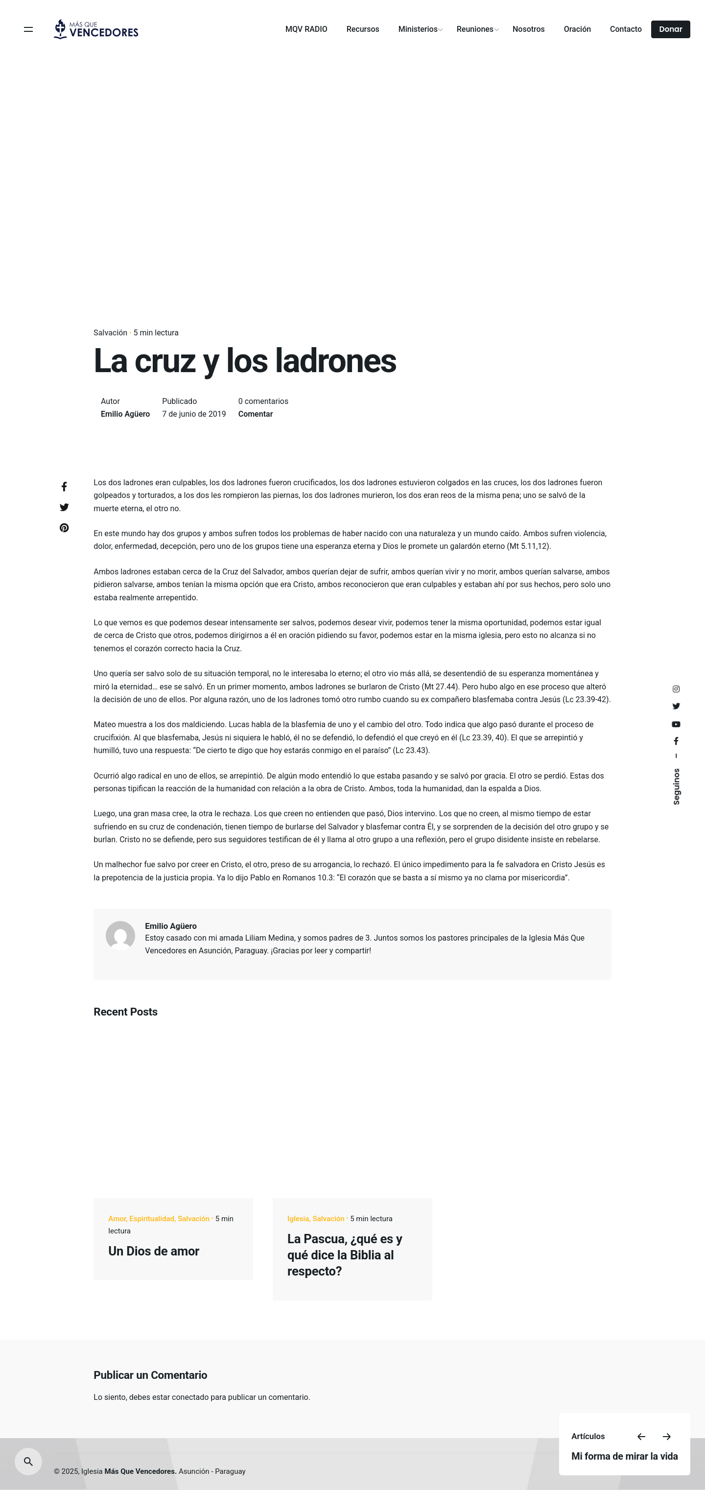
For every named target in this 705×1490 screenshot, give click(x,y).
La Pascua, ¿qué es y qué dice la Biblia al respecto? (344, 1255)
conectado (190, 1397)
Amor (117, 1218)
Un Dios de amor (153, 1251)
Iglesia (298, 1218)
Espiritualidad (151, 1218)
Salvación (110, 332)
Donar (670, 29)
